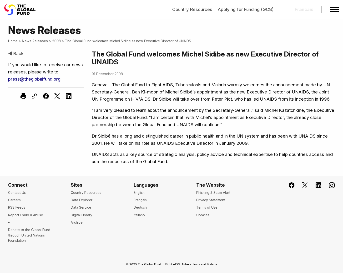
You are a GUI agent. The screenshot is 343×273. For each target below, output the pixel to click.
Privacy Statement (210, 200)
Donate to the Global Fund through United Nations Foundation (29, 235)
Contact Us (17, 193)
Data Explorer (81, 200)
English (139, 193)
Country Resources (192, 9)
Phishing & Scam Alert (213, 193)
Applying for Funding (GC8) (246, 9)
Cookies (202, 215)
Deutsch (140, 207)
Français (140, 200)
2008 (56, 41)
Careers (14, 200)
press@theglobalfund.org (34, 79)
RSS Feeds (16, 207)
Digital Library (81, 215)
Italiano (139, 215)
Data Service (81, 207)
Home (13, 41)
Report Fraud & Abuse (25, 215)
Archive (77, 222)
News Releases (35, 41)
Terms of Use (206, 207)
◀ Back (16, 53)
